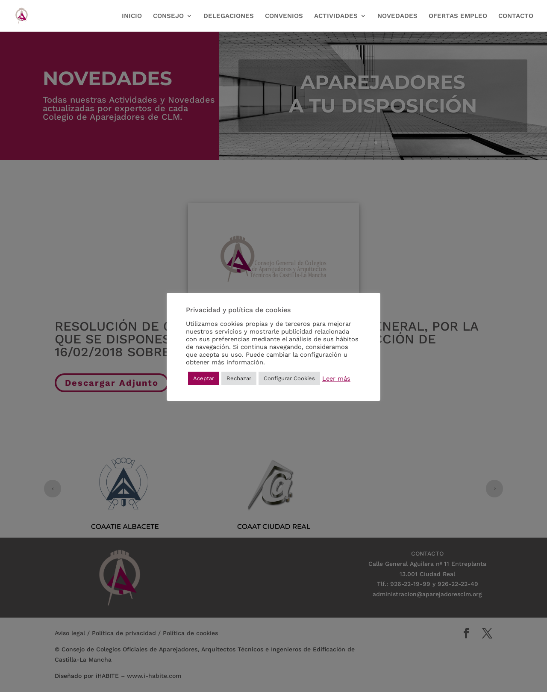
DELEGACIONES (228, 16)
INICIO (132, 16)
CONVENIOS (284, 16)
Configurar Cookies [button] (289, 378)
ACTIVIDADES (336, 16)
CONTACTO (515, 16)
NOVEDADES (397, 16)
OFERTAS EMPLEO (458, 16)
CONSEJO (168, 16)
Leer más (336, 378)
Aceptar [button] (203, 378)
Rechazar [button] (238, 378)
